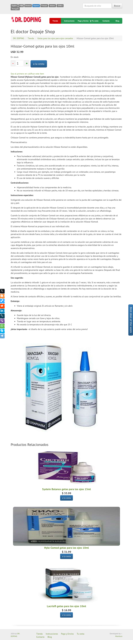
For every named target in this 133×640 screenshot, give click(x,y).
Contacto (105, 21)
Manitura (118, 636)
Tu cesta (94, 21)
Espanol (36, 6)
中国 (21, 6)
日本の (60, 6)
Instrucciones (69, 21)
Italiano (52, 6)
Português (15, 9)
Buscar (117, 5)
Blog (117, 21)
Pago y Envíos (83, 21)
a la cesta (38, 64)
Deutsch (28, 6)
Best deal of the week (131, 320)
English (14, 6)
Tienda (55, 21)
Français (44, 6)
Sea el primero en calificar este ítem (27, 73)
